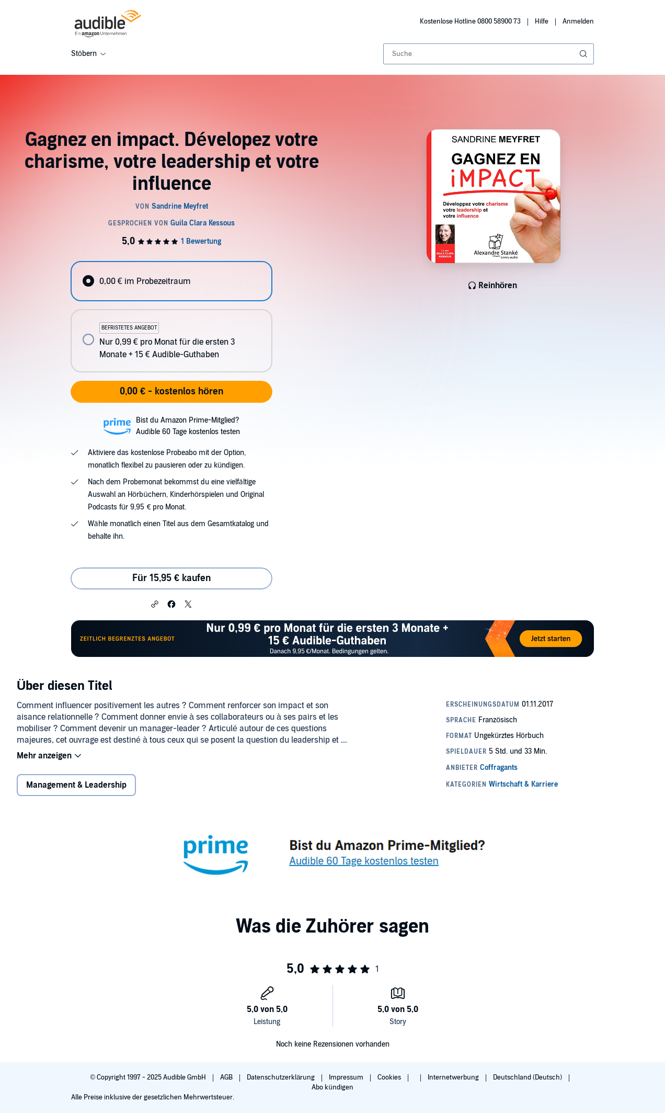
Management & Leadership (76, 785)
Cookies (390, 1077)
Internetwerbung (454, 1077)
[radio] (172, 281)
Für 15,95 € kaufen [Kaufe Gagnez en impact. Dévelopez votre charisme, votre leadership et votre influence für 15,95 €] (171, 578)
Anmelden (578, 21)
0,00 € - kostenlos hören (171, 391)
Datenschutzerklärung (281, 1077)
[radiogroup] (172, 316)
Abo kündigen (332, 1087)
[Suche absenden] (584, 53)
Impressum (347, 1077)
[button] (155, 603)
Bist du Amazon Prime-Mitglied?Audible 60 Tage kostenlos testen (188, 426)
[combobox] (488, 53)
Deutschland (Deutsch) (528, 1077)
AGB (227, 1077)
